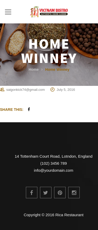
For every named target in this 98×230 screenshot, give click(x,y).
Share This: (11, 109)
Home (33, 69)
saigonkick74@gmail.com (25, 90)
